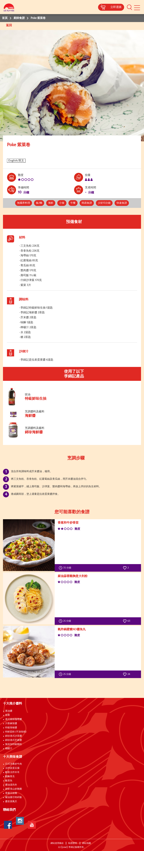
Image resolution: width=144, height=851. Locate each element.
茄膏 (7, 715)
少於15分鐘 (104, 203)
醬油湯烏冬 (11, 785)
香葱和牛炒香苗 (68, 522)
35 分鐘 (66, 568)
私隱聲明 (73, 843)
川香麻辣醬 (11, 723)
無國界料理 (23, 203)
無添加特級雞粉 (13, 744)
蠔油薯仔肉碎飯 (13, 797)
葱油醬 (9, 711)
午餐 (73, 203)
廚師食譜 (19, 18)
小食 (61, 203)
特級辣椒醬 (11, 728)
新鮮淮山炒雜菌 (13, 789)
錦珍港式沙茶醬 (13, 736)
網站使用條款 (57, 843)
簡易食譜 (87, 203)
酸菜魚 (8, 781)
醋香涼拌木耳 (12, 772)
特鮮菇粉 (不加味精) (15, 732)
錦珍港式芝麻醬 (13, 740)
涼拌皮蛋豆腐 (12, 768)
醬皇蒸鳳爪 (11, 801)
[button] (129, 7)
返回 (9, 25)
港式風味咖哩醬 (13, 719)
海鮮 (50, 203)
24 (126, 674)
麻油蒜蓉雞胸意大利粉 (73, 576)
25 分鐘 (66, 621)
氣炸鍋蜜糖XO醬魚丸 (72, 629)
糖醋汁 (8, 748)
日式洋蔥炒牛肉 (13, 764)
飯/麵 (39, 203)
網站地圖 (86, 843)
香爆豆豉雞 (11, 793)
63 (126, 621)
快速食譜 (122, 203)
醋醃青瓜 (10, 776)
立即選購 (116, 7)
